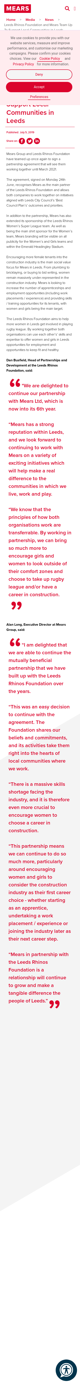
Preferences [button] (39, 97)
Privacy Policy (23, 64)
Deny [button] (39, 74)
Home (11, 19)
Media (30, 19)
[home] (18, 8)
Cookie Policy (49, 59)
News (49, 19)
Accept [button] (39, 87)
